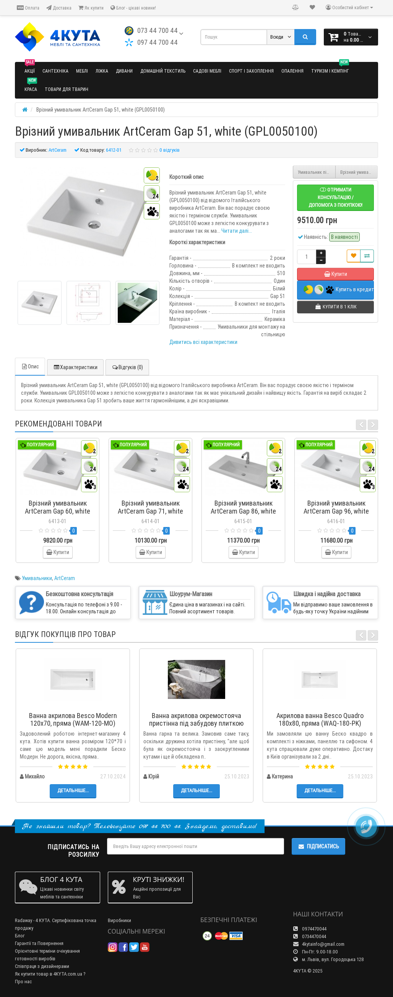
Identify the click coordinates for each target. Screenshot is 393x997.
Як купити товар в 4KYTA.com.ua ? (50, 974)
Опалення (292, 71)
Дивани (124, 71)
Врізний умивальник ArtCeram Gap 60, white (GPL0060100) (359, 172)
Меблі (82, 71)
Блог (20, 935)
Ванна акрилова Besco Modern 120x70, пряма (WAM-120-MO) (73, 719)
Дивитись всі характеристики (203, 342)
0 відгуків (169, 150)
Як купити (91, 8)
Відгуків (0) (127, 367)
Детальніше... (73, 790)
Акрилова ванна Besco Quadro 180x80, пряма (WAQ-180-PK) (320, 719)
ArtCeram (64, 578)
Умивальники (37, 578)
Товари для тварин (66, 89)
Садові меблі (207, 71)
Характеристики (75, 367)
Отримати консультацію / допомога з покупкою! (335, 197)
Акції (29, 68)
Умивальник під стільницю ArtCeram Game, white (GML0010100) (317, 172)
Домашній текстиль (162, 71)
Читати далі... (236, 230)
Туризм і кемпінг (330, 68)
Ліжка (102, 71)
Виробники (119, 920)
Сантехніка (55, 71)
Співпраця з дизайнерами (42, 966)
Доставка (58, 8)
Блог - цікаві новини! (133, 8)
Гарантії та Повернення (39, 943)
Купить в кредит (339, 290)
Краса (30, 86)
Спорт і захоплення (251, 71)
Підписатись (318, 846)
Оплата (28, 8)
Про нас (23, 981)
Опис (30, 366)
